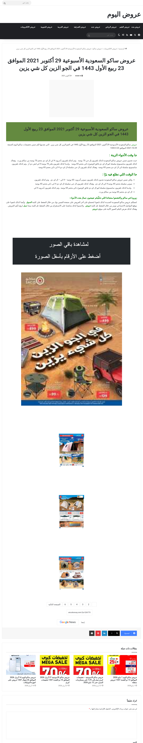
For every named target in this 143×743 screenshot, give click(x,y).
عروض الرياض (111, 27)
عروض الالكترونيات (27, 27)
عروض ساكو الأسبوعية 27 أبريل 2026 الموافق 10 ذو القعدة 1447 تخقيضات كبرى (55, 679)
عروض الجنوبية (46, 27)
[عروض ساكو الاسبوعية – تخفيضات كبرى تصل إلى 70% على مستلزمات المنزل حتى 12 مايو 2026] (88, 665)
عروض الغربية (63, 27)
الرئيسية (123, 49)
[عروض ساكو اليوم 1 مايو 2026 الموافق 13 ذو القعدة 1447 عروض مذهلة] (122, 665)
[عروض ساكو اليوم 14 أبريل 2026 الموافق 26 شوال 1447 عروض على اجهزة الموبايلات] (21, 665)
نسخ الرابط (58, 612)
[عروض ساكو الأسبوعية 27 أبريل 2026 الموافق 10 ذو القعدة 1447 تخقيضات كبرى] (55, 665)
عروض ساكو (97, 49)
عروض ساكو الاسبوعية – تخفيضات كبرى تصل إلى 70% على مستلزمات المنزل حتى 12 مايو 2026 (89, 679)
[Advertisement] (71, 98)
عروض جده (95, 27)
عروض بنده (135, 27)
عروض (95, 209)
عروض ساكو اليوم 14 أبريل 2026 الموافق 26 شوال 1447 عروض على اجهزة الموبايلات (22, 679)
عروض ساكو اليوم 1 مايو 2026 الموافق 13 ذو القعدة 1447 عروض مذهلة (123, 679)
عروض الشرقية (80, 27)
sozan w (78, 76)
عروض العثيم (124, 27)
